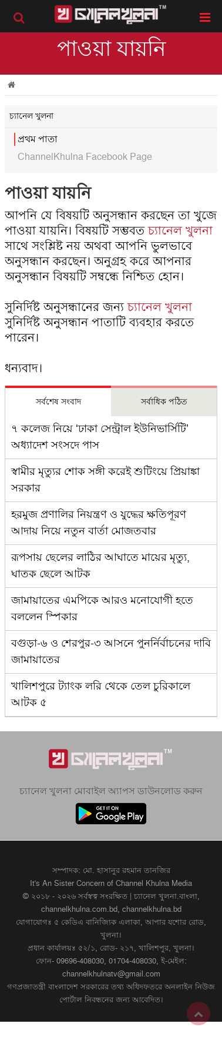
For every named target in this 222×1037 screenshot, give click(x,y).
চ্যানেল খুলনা (180, 231)
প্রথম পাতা (38, 139)
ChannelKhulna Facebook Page (85, 156)
